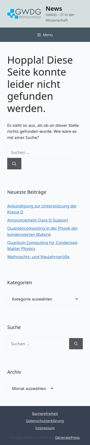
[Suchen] (14, 163)
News (54, 8)
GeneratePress (67, 437)
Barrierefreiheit (45, 413)
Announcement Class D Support (37, 220)
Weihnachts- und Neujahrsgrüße (38, 256)
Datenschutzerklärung (45, 420)
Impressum (44, 427)
